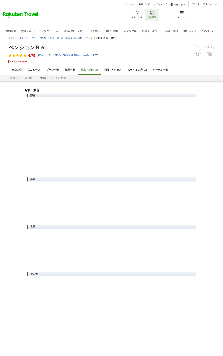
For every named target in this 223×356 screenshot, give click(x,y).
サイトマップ (160, 4)
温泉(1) (29, 78)
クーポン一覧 (160, 69)
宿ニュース (33, 69)
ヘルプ (129, 4)
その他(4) (60, 78)
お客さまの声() (137, 69)
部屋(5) (14, 78)
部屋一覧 (70, 69)
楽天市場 (195, 4)
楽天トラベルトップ (18, 38)
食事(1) (44, 78)
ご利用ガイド (143, 4)
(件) (41, 55)
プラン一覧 (52, 69)
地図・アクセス (113, 69)
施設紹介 (16, 69)
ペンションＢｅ (26, 47)
